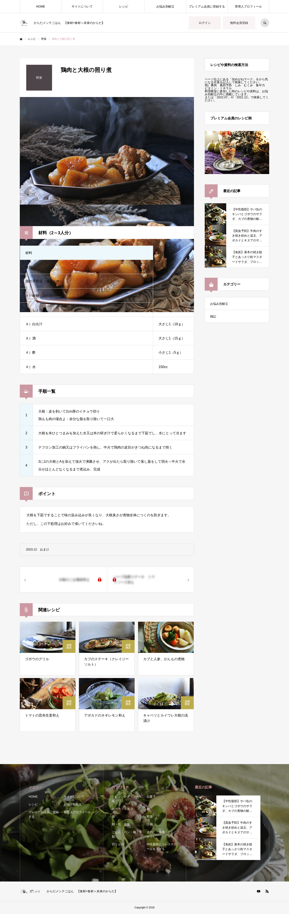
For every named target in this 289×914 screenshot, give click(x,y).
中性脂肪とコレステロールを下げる (162, 847)
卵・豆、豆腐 (121, 824)
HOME (40, 6)
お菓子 (151, 796)
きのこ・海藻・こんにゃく (162, 834)
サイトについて (82, 6)
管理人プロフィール (248, 6)
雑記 (213, 316)
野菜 (150, 816)
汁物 (150, 824)
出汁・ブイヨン (122, 809)
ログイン (205, 23)
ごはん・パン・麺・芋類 (127, 834)
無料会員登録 (239, 23)
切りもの (118, 844)
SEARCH (265, 22)
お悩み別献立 (165, 6)
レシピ (123, 6)
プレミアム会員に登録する (207, 6)
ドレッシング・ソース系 (127, 799)
